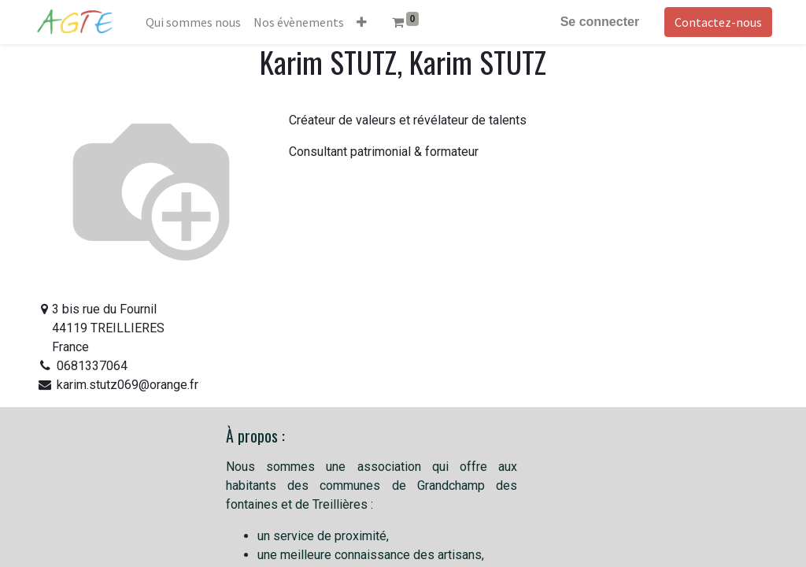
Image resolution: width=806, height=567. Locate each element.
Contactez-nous (715, 22)
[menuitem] (196, 22)
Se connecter (596, 21)
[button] (364, 22)
